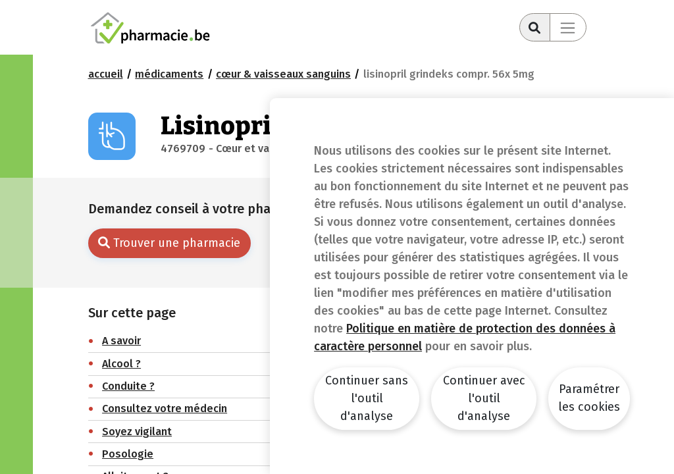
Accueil (105, 74)
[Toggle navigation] (568, 27)
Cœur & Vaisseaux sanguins (283, 74)
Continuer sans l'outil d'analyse (366, 398)
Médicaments (169, 74)
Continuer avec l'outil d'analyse (484, 398)
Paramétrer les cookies (589, 398)
